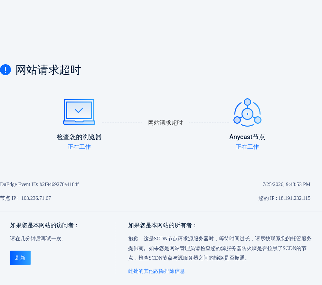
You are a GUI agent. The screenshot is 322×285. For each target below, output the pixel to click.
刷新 (20, 258)
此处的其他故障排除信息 (156, 271)
